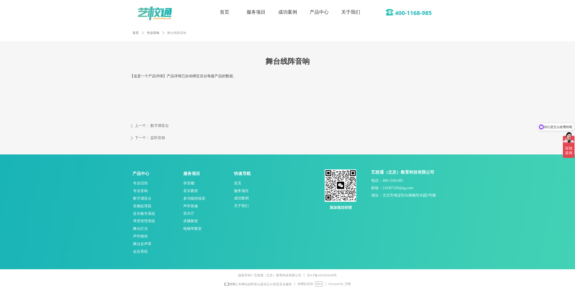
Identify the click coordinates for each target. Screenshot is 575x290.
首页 (136, 33)
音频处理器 (142, 206)
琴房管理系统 (144, 221)
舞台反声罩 (142, 244)
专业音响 (153, 33)
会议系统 (140, 251)
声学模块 (140, 236)
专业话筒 (140, 183)
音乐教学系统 (144, 213)
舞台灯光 (140, 228)
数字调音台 (142, 198)
